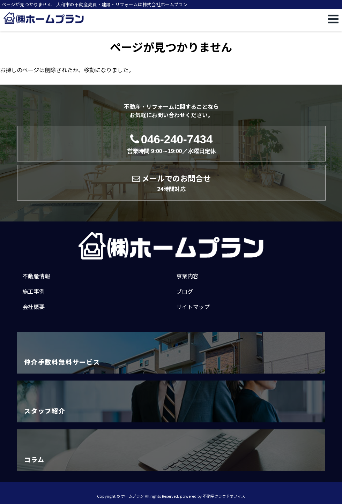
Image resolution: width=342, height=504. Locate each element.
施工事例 (33, 291)
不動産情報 (36, 276)
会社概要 (33, 306)
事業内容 (187, 276)
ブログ (184, 291)
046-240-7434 (171, 144)
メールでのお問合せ (171, 182)
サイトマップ (193, 306)
